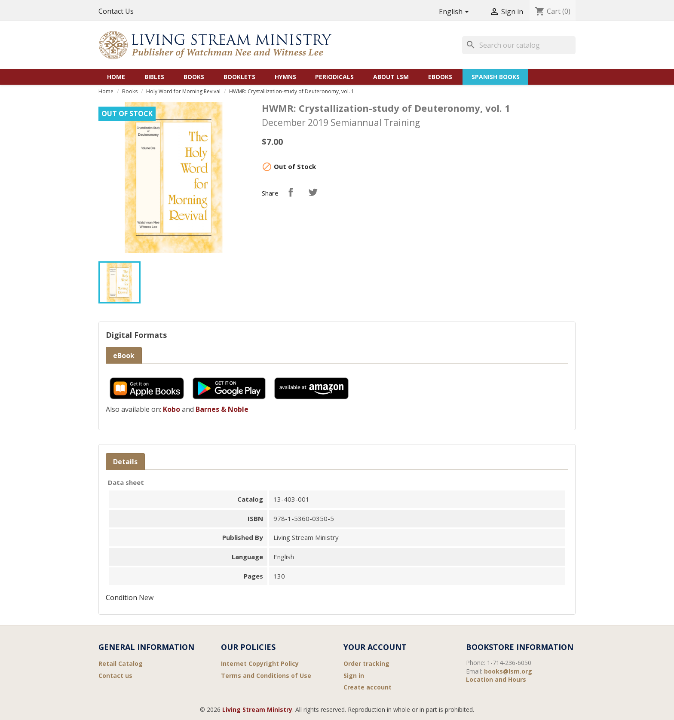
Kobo (171, 409)
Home (116, 77)
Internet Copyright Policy (260, 663)
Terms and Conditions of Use (266, 675)
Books (194, 77)
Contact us (115, 675)
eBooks (440, 77)
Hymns (285, 77)
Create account (367, 687)
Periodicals (334, 77)
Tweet (313, 192)
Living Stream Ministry (257, 709)
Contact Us (116, 11)
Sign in (353, 675)
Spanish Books (496, 77)
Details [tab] (125, 461)
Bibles (154, 77)
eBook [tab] (124, 355)
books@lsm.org (508, 671)
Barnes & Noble (222, 409)
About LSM (391, 77)
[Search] (519, 45)
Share (290, 192)
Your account (375, 647)
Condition (121, 597)
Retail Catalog (120, 663)
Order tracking (366, 663)
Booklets (239, 77)
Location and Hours (496, 679)
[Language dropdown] (455, 12)
